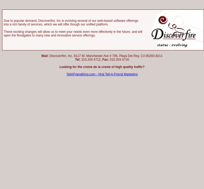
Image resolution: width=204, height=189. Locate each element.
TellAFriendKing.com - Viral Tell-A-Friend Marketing (102, 74)
